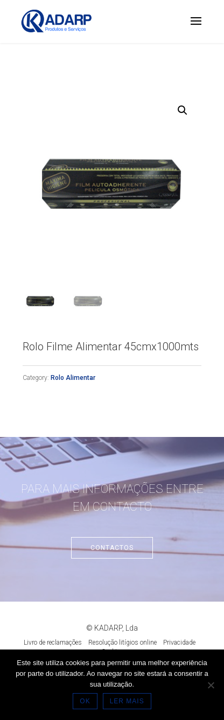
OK (85, 701)
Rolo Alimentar (73, 378)
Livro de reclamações (53, 642)
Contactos (112, 548)
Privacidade (179, 642)
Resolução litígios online (122, 642)
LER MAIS (127, 701)
